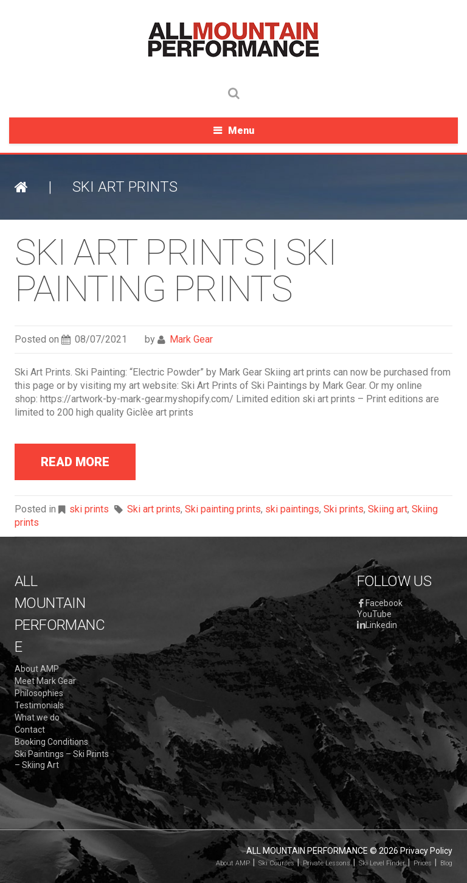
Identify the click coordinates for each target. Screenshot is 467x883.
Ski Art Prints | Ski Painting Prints (175, 270)
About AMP (37, 669)
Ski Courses (276, 863)
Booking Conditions (51, 742)
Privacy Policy (426, 851)
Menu (241, 130)
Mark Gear (191, 339)
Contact (30, 730)
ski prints (89, 509)
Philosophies (39, 693)
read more (75, 462)
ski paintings (292, 509)
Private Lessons (326, 863)
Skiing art (387, 509)
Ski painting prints (223, 509)
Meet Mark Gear (45, 681)
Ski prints (343, 509)
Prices (422, 863)
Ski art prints (154, 509)
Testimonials (39, 705)
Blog (446, 863)
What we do (37, 717)
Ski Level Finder (382, 863)
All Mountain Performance (307, 851)
